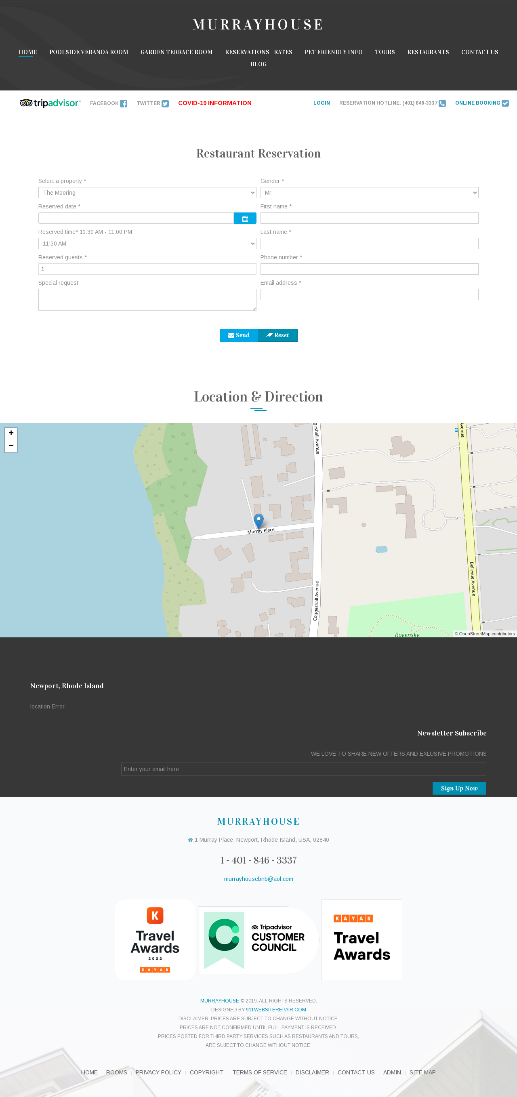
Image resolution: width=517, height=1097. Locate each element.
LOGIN (321, 103)
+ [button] (11, 434)
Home (28, 52)
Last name (276, 232)
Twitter (153, 103)
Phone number (281, 257)
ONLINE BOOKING (482, 103)
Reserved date (59, 206)
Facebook (108, 103)
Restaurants (428, 52)
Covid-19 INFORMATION (215, 102)
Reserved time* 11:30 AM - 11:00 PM (85, 232)
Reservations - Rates (258, 52)
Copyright (207, 1072)
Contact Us (479, 52)
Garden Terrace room (177, 52)
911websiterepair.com (276, 1010)
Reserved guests (62, 257)
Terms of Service (259, 1072)
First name (276, 206)
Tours (385, 52)
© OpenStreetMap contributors (485, 633)
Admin (392, 1072)
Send (238, 335)
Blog (258, 64)
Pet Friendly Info (334, 52)
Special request (58, 283)
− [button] (11, 446)
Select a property (62, 181)
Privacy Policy (158, 1072)
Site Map (423, 1072)
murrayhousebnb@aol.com (258, 879)
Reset (277, 335)
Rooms (116, 1072)
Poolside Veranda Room (88, 52)
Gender (272, 181)
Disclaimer (312, 1072)
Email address (281, 283)
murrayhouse (219, 1001)
